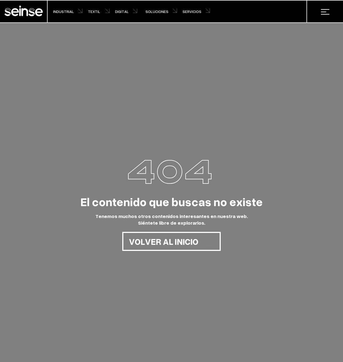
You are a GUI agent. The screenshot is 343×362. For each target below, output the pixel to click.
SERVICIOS (196, 11)
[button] (325, 11)
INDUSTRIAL (67, 11)
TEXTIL (99, 11)
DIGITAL (126, 11)
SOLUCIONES (161, 11)
